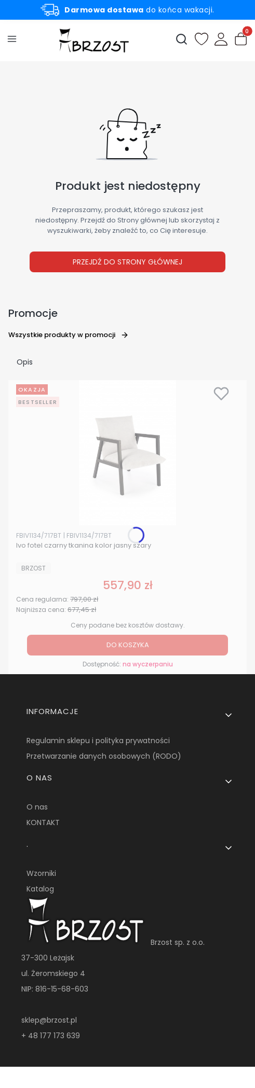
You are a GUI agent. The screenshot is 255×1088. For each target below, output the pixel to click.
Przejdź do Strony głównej (127, 262)
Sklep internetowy (123, 1075)
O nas (37, 807)
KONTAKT (43, 822)
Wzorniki (41, 873)
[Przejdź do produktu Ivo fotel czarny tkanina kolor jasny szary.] (127, 452)
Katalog (40, 889)
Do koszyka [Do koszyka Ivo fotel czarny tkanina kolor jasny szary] (127, 645)
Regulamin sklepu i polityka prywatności (98, 740)
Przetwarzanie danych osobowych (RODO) (103, 756)
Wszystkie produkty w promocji (68, 335)
